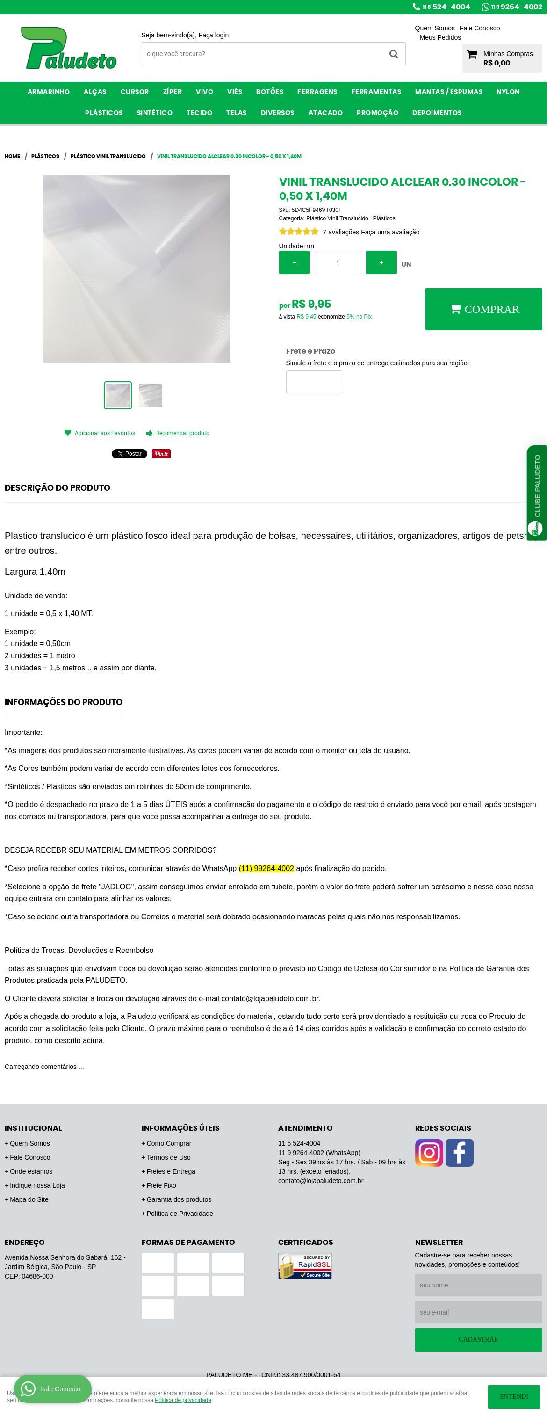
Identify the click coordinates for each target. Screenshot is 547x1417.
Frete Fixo (161, 1185)
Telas (236, 113)
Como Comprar (169, 1143)
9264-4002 (516, 7)
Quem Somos (435, 28)
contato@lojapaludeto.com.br (320, 1180)
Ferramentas (377, 92)
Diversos (278, 113)
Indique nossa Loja (37, 1185)
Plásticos (104, 113)
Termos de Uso (169, 1157)
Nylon (508, 92)
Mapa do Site (29, 1199)
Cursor (135, 92)
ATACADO (326, 113)
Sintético (155, 113)
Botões (269, 92)
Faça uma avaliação (390, 232)
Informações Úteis (181, 1128)
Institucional (33, 1128)
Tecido (199, 113)
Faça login (214, 35)
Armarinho (49, 92)
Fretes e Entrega (171, 1171)
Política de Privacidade (180, 1213)
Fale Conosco (480, 28)
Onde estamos (31, 1171)
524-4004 (446, 7)
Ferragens (317, 92)
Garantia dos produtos (179, 1199)
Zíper (172, 92)
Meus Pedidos (440, 37)
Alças (95, 92)
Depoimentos (437, 113)
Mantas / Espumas (448, 92)
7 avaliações (341, 232)
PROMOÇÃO (377, 113)
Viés (234, 92)
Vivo (204, 92)
